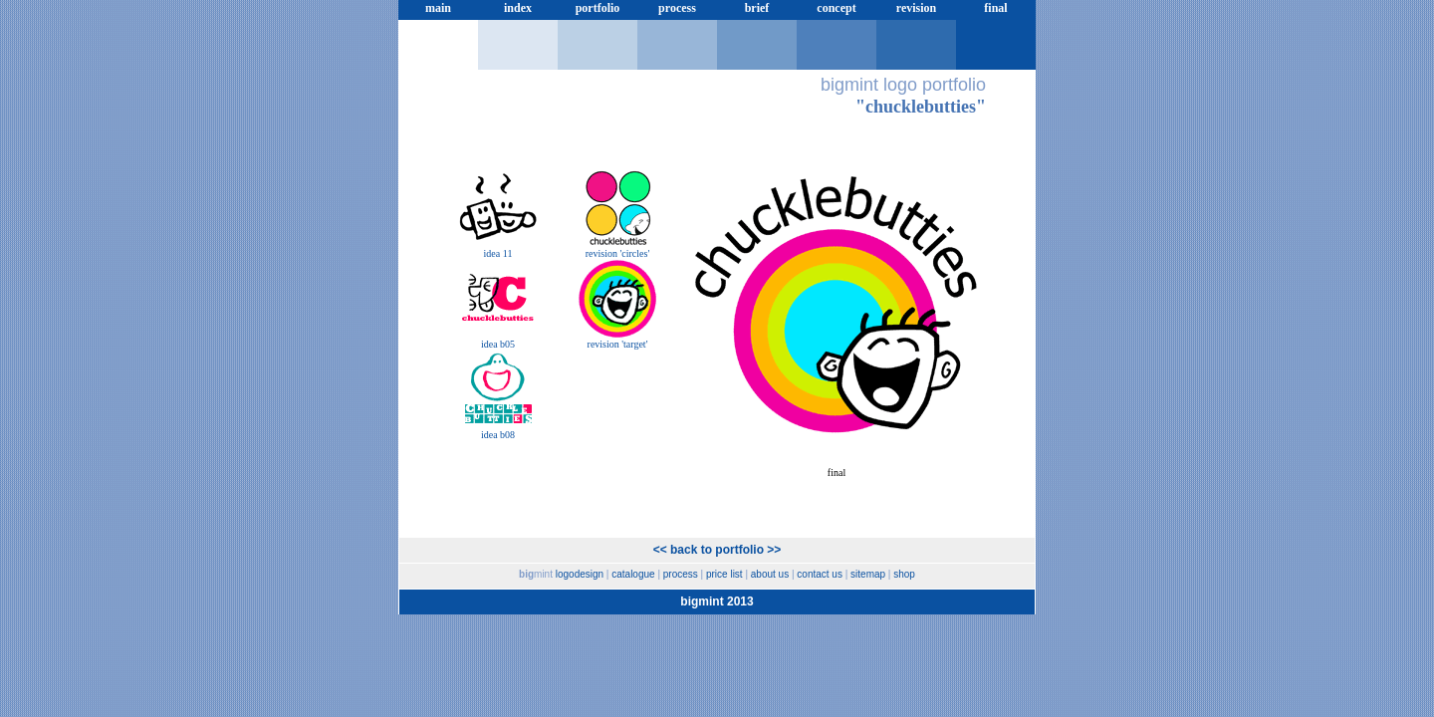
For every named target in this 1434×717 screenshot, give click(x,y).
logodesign (579, 574)
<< (660, 550)
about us (770, 574)
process (677, 8)
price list (438, 29)
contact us (819, 574)
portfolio (598, 8)
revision (916, 8)
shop (904, 574)
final (995, 8)
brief (757, 8)
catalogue (632, 574)
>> (774, 550)
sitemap (867, 574)
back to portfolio (717, 550)
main (438, 8)
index (518, 8)
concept (836, 8)
